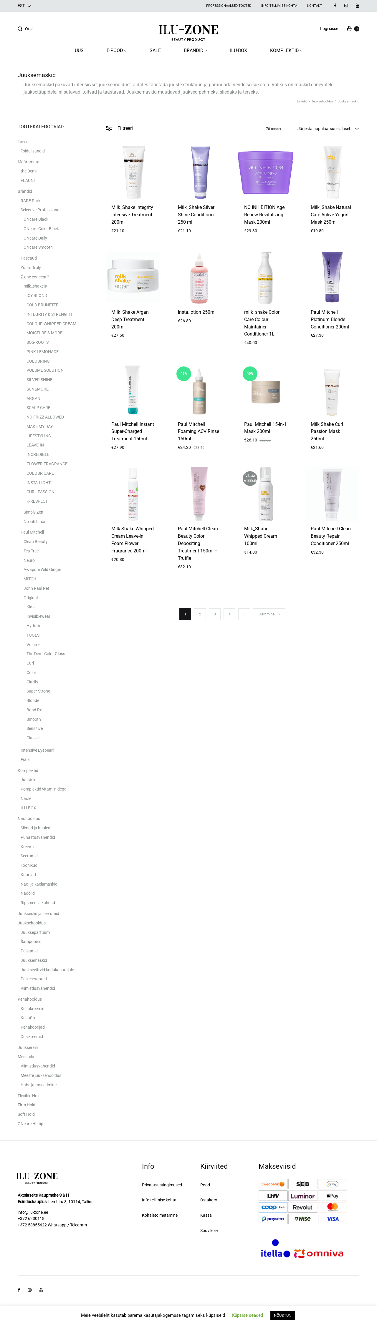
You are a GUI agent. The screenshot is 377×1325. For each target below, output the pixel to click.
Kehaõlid (29, 1017)
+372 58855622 (32, 1225)
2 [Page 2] (200, 614)
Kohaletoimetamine (160, 1215)
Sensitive (35, 728)
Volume (33, 644)
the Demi (29, 171)
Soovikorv (209, 1230)
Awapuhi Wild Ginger (42, 569)
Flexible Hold (29, 1095)
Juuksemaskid (34, 960)
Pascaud (29, 258)
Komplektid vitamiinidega (44, 789)
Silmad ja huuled (35, 828)
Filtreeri (119, 128)
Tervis (23, 141)
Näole (26, 798)
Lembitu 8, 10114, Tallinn (71, 1201)
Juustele (28, 779)
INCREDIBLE (38, 454)
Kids (30, 607)
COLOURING (38, 361)
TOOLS (33, 635)
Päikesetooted (34, 979)
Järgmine (269, 614)
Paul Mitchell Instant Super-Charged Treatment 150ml (132, 431)
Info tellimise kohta (279, 6)
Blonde (33, 700)
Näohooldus (29, 818)
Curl (30, 663)
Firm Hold (26, 1104)
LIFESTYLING (39, 436)
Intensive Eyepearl (37, 750)
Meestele (26, 1056)
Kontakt (314, 6)
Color (31, 672)
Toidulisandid (33, 151)
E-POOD (117, 50)
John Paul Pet (36, 588)
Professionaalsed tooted (228, 6)
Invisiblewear (38, 616)
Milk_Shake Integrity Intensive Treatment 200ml (132, 215)
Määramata (28, 162)
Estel (25, 759)
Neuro (29, 560)
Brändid (25, 191)
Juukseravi (28, 1047)
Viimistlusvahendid (38, 988)
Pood (205, 1185)
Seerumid (29, 856)
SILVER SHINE (39, 379)
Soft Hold (26, 1114)
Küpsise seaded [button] (247, 1315)
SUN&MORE (38, 389)
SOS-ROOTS (38, 342)
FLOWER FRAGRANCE (47, 463)
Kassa (206, 1215)
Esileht (302, 101)
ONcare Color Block (41, 228)
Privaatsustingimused (162, 1185)
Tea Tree (31, 551)
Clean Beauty (36, 541)
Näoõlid (28, 893)
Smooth (34, 719)
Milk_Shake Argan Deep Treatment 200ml (130, 319)
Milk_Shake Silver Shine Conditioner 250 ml (196, 215)
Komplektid (28, 770)
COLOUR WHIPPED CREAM (51, 323)
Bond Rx (34, 710)
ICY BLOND (37, 295)
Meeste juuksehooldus (41, 1075)
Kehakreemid (32, 1008)
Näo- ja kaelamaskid (39, 884)
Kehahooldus (30, 999)
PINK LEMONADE (43, 351)
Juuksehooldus (322, 101)
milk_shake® (35, 286)
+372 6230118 (31, 1218)
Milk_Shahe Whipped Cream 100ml (260, 536)
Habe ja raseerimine (39, 1084)
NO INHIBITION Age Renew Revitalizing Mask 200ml (264, 215)
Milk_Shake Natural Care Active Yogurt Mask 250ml (331, 215)
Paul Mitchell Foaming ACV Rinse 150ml (198, 431)
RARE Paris (31, 200)
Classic (33, 737)
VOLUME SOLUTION (45, 370)
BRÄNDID (195, 50)
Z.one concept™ (35, 277)
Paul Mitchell (32, 532)
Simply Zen (33, 512)
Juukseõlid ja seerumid (38, 913)
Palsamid (29, 951)
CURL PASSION (40, 491)
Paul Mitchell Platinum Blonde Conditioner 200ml (330, 319)
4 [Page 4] (230, 614)
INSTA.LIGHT (39, 482)
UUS (79, 50)
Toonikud (29, 865)
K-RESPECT (37, 501)
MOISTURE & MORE (44, 333)
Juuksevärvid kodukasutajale (47, 969)
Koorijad (28, 874)
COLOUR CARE (40, 473)
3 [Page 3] (215, 614)
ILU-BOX (238, 50)
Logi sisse (329, 28)
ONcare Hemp (30, 1123)
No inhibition (35, 521)
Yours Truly (31, 267)
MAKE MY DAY (40, 426)
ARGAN (33, 398)
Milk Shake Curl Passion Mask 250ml (327, 431)
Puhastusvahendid (38, 837)
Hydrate (34, 625)
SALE (155, 50)
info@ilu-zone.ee (33, 1212)
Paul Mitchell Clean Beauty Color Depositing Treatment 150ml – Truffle (198, 543)
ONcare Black (36, 219)
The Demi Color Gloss (46, 653)
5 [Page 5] (244, 614)
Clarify (32, 682)
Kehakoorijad (33, 1027)
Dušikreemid (32, 1036)
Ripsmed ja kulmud (38, 902)
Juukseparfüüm (35, 932)
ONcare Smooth (38, 247)
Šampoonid (31, 941)
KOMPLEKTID (286, 50)
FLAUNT (28, 180)
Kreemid (28, 846)
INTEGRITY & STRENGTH (49, 314)
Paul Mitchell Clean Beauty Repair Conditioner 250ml (331, 536)
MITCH (30, 579)
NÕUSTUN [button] (282, 1315)
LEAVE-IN (35, 445)
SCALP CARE (38, 407)
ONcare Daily (35, 238)
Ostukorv (208, 1200)
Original (31, 597)
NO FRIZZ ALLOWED (45, 417)
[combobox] (328, 128)
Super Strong (38, 691)
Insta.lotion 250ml (197, 312)
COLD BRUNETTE (42, 305)
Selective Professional (40, 209)
